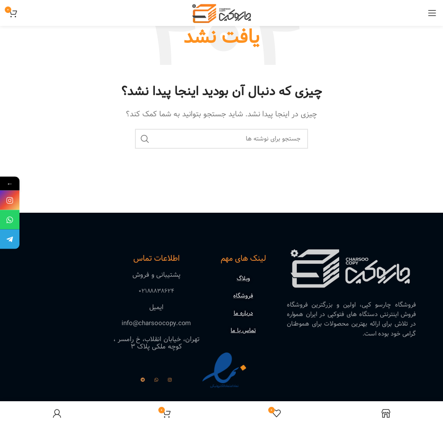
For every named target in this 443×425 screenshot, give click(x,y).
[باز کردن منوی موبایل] (432, 13)
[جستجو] (221, 139)
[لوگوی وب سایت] (221, 12)
